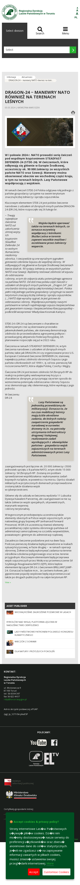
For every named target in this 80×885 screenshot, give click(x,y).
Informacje (11, 77)
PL (76, 17)
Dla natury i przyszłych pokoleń (35, 651)
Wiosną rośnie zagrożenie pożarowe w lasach (43, 612)
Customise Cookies (56, 872)
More (50, 863)
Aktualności (27, 77)
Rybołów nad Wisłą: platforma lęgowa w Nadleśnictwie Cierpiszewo (32, 623)
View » (8, 582)
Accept (33, 872)
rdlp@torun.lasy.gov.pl (15, 699)
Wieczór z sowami (25, 641)
